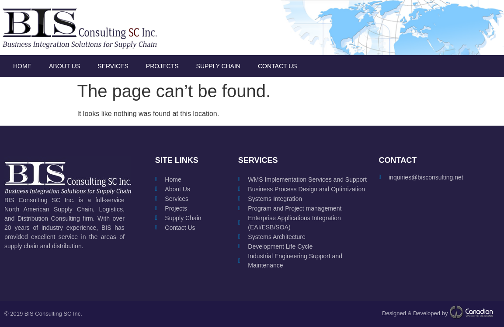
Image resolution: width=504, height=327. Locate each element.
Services (113, 66)
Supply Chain (218, 66)
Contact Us (277, 66)
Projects (162, 66)
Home (22, 66)
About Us (64, 66)
